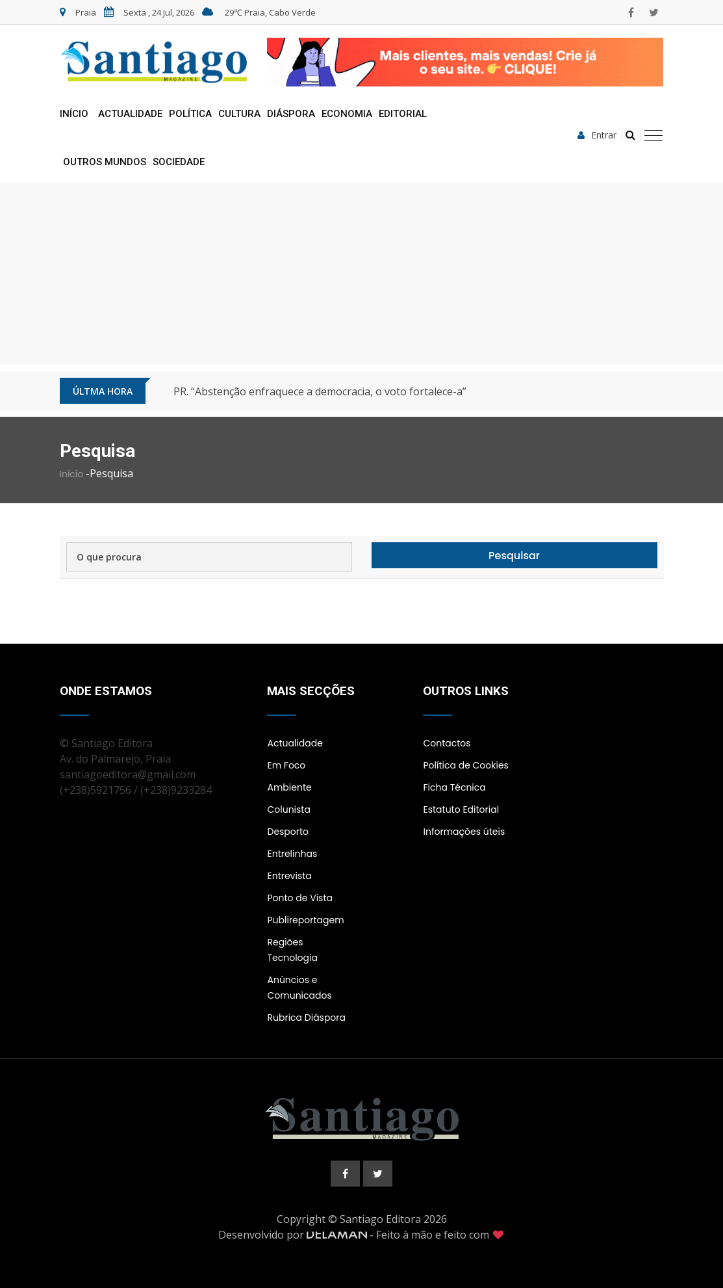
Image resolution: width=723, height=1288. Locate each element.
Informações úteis (464, 831)
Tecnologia (292, 957)
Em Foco (286, 765)
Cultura (239, 114)
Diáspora (291, 114)
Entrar (596, 135)
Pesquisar (514, 555)
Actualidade (130, 114)
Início (74, 114)
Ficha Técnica (454, 787)
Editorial (403, 114)
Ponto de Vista (299, 897)
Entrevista (289, 875)
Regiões (285, 942)
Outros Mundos (104, 162)
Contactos (446, 743)
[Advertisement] (362, 274)
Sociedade (179, 162)
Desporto (288, 831)
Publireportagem (305, 920)
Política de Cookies (465, 765)
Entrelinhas (292, 853)
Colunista (288, 809)
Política (190, 114)
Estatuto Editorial (461, 809)
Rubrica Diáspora (306, 1017)
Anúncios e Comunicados (299, 987)
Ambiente (289, 787)
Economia (347, 114)
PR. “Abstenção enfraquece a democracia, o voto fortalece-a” (319, 391)
